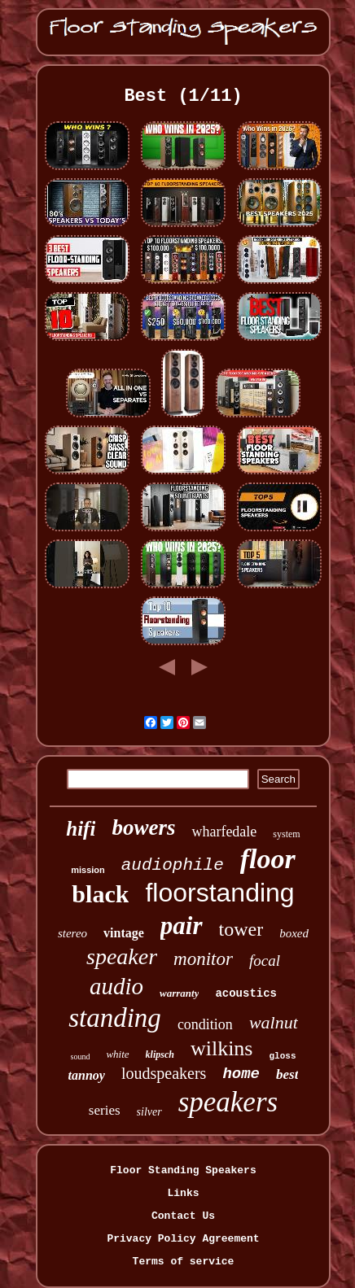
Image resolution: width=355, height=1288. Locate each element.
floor (268, 859)
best (287, 1074)
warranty (179, 993)
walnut (273, 1022)
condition (205, 1024)
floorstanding (219, 892)
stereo (72, 933)
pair (181, 925)
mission (88, 870)
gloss (282, 1056)
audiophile (172, 865)
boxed (294, 933)
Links (183, 1193)
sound (80, 1056)
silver (149, 1112)
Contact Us (183, 1216)
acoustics (246, 993)
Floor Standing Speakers (183, 1170)
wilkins (222, 1048)
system (286, 834)
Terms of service (183, 1261)
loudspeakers (163, 1073)
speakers (228, 1102)
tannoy (86, 1075)
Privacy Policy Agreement (183, 1239)
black (100, 893)
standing (114, 1018)
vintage (123, 933)
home (241, 1074)
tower (241, 929)
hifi (80, 829)
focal (264, 960)
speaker (121, 956)
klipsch (160, 1054)
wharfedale (223, 831)
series (105, 1110)
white (117, 1054)
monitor (203, 959)
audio (116, 986)
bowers (143, 827)
